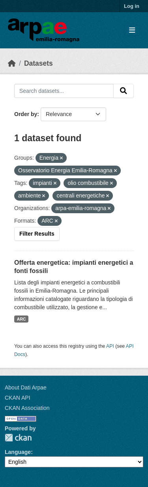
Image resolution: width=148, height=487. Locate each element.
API (110, 346)
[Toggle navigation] (132, 30)
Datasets (38, 63)
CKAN (18, 438)
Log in (131, 6)
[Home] (12, 63)
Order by (25, 114)
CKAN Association (27, 408)
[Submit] (123, 91)
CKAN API (17, 398)
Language (18, 452)
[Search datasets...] (64, 91)
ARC (21, 319)
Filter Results (36, 234)
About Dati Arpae (26, 387)
